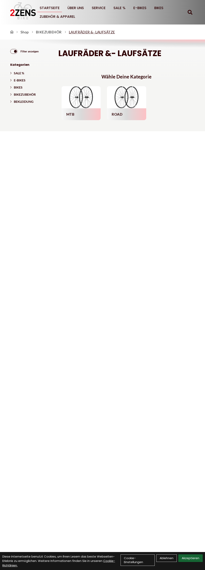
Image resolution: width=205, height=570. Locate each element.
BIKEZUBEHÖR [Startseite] (49, 32)
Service (99, 7)
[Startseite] (11, 32)
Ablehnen (166, 558)
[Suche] (190, 12)
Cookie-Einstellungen (133, 560)
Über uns (75, 7)
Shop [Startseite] (25, 32)
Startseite (50, 7)
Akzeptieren (190, 558)
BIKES (158, 7)
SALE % (119, 7)
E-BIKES (139, 7)
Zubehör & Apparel (57, 16)
